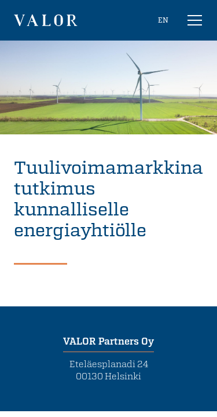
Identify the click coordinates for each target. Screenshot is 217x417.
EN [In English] (163, 20)
